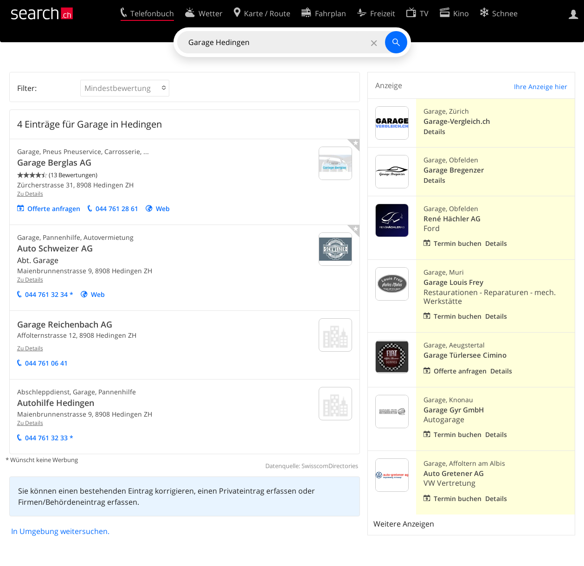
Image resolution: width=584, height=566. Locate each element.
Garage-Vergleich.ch (457, 121)
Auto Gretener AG (454, 473)
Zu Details (30, 194)
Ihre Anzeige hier (540, 86)
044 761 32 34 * (49, 294)
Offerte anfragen (53, 208)
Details (434, 131)
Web (163, 208)
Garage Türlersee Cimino (465, 355)
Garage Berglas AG (54, 162)
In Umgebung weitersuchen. (60, 531)
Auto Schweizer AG (55, 248)
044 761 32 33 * (49, 437)
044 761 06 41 (46, 363)
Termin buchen (457, 243)
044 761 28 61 (117, 208)
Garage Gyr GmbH (454, 410)
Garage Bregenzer (454, 170)
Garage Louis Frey (453, 282)
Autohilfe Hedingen (55, 402)
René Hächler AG (452, 219)
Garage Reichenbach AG (64, 324)
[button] (124, 88)
